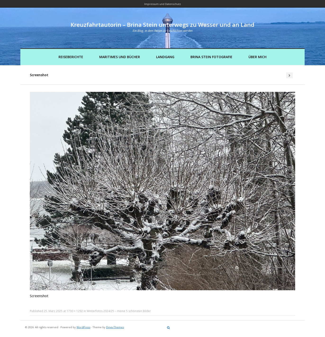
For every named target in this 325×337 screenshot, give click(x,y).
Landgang (165, 57)
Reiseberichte (71, 57)
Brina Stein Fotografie (211, 57)
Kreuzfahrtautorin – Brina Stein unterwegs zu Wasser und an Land (162, 24)
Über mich (257, 57)
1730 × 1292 (75, 311)
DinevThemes (115, 327)
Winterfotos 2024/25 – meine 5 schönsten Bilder (119, 311)
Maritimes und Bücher (119, 57)
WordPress (83, 327)
